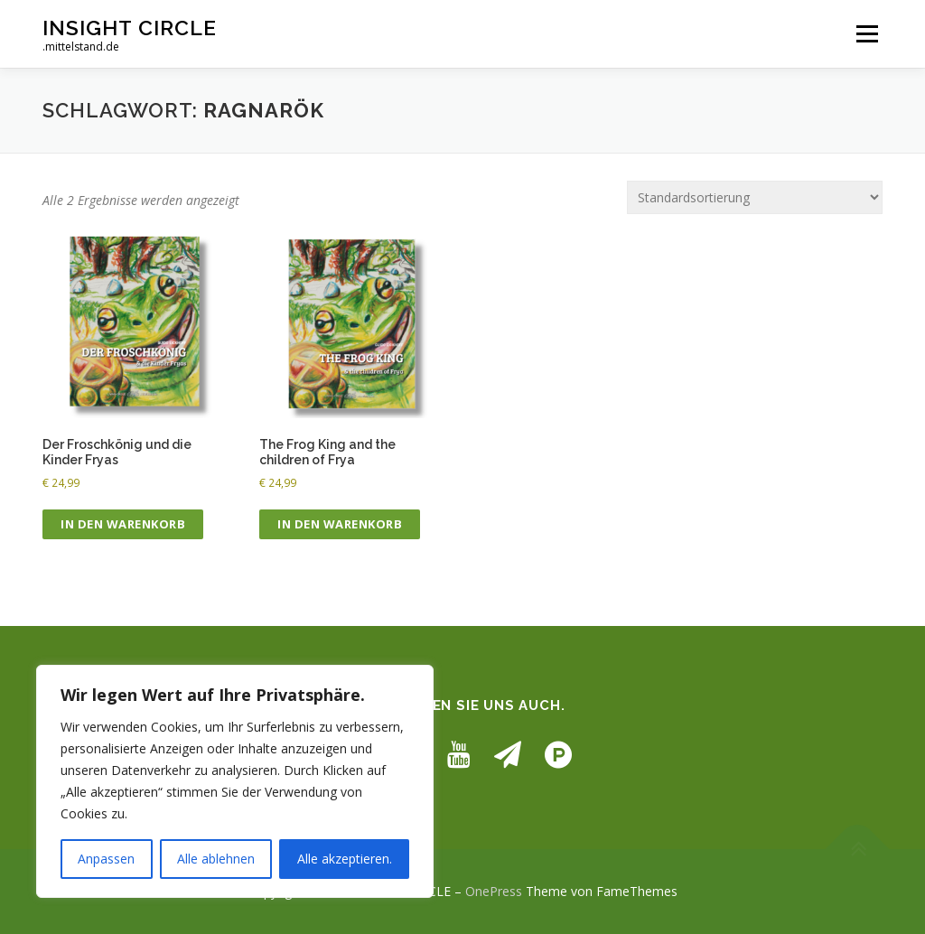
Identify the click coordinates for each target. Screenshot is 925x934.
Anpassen (106, 858)
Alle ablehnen (216, 858)
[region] (235, 781)
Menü (867, 33)
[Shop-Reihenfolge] (755, 197)
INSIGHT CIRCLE (129, 27)
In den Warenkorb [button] (123, 524)
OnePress (493, 891)
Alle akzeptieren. (344, 858)
